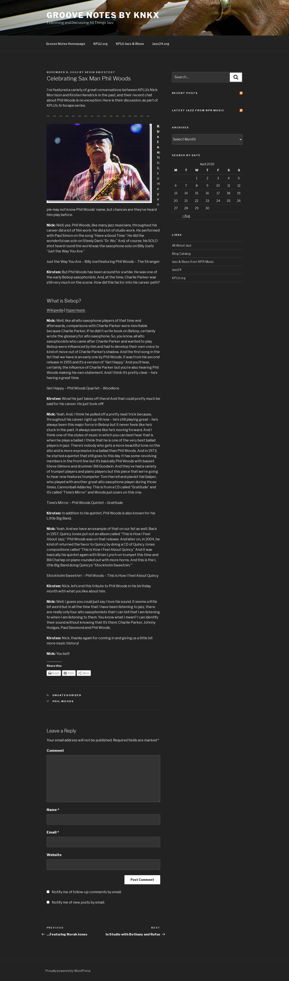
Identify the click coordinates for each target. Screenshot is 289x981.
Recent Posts (185, 93)
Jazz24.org (160, 44)
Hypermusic (75, 310)
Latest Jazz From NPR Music (198, 110)
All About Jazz (181, 245)
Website (54, 855)
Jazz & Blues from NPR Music (193, 261)
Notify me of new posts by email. (78, 902)
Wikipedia (55, 310)
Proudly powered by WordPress (68, 971)
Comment (55, 751)
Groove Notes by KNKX (103, 15)
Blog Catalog (181, 253)
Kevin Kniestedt (100, 72)
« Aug (186, 215)
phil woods (63, 701)
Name (53, 810)
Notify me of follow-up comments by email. (87, 892)
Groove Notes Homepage (65, 44)
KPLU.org (100, 44)
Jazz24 (176, 269)
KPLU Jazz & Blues (130, 44)
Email (53, 832)
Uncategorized (67, 695)
